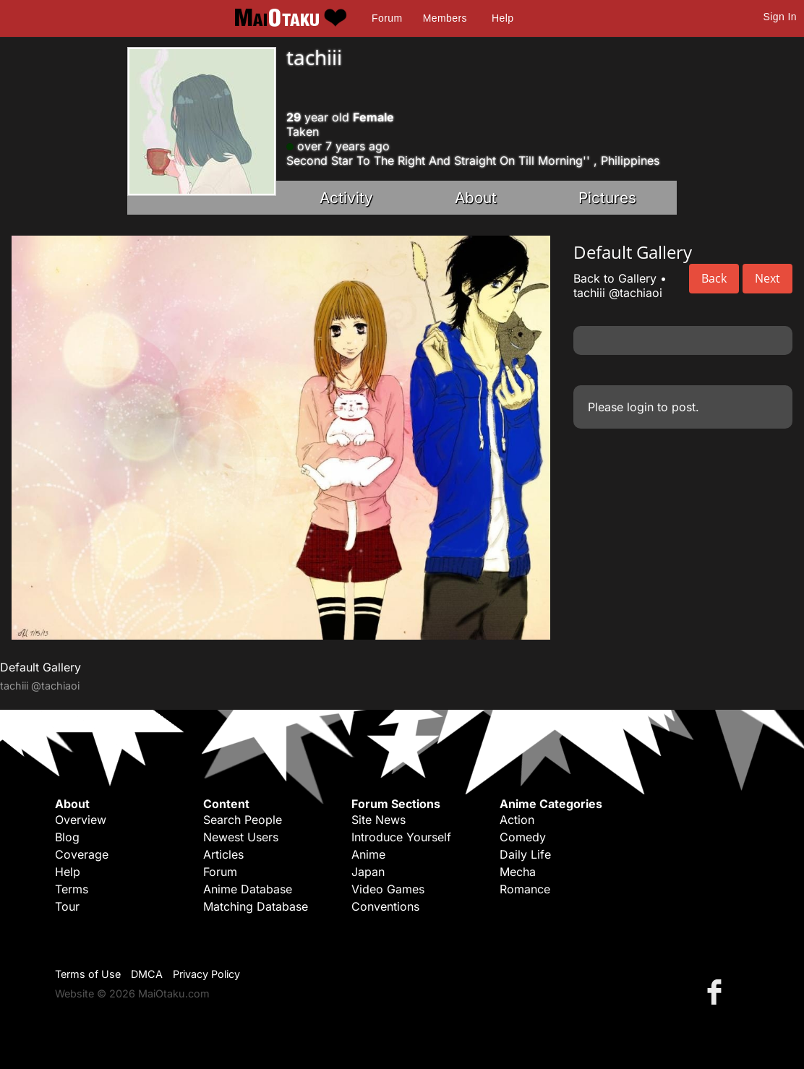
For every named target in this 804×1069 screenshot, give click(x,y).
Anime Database (247, 889)
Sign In (780, 16)
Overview (80, 819)
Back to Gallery (615, 278)
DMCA (147, 974)
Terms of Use (88, 974)
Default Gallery (40, 667)
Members (445, 18)
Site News (378, 819)
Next (767, 278)
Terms (71, 889)
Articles (223, 854)
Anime (368, 854)
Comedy (523, 837)
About (476, 198)
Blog (67, 837)
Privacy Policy (206, 974)
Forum (387, 18)
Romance (525, 889)
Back (714, 278)
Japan (368, 871)
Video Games (387, 889)
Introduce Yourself (401, 837)
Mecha (518, 871)
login (640, 407)
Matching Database (255, 906)
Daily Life (525, 854)
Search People (242, 819)
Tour (67, 906)
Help (502, 18)
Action (517, 819)
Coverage (81, 854)
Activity (346, 198)
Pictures (607, 198)
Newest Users (240, 837)
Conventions (385, 906)
